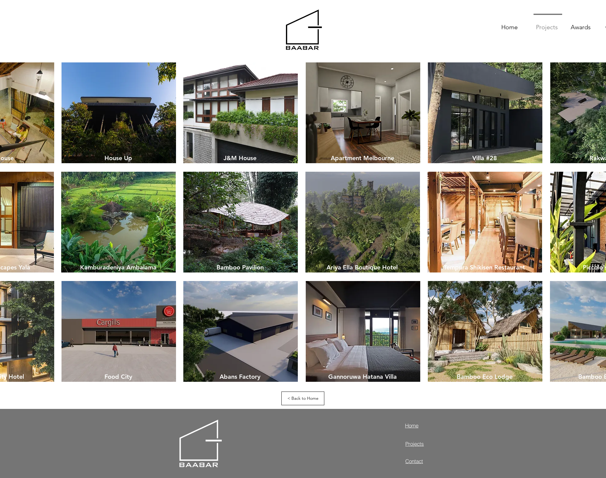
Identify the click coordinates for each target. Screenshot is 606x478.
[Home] (426, 425)
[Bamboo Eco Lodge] (484, 376)
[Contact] (427, 461)
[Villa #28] (484, 158)
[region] (118, 113)
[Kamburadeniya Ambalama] (118, 267)
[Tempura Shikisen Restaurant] (484, 267)
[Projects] (427, 444)
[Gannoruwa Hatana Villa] (362, 376)
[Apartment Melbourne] (362, 158)
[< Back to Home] (302, 398)
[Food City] (118, 376)
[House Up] (118, 158)
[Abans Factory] (240, 376)
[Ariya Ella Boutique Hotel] (362, 267)
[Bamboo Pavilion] (240, 267)
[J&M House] (240, 158)
